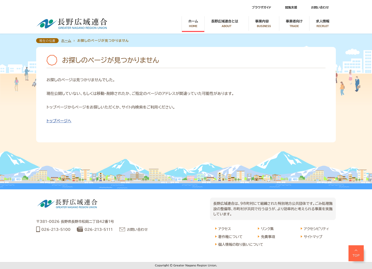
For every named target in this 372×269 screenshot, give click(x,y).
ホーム (193, 23)
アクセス (224, 229)
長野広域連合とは (226, 23)
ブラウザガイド (261, 7)
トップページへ (59, 121)
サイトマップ (313, 237)
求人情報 (322, 23)
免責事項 (268, 237)
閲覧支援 (291, 7)
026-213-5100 (56, 229)
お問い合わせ (320, 7)
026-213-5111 (98, 229)
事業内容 (264, 23)
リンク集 (267, 229)
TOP (356, 255)
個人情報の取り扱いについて (240, 244)
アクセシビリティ (316, 229)
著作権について (230, 237)
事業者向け (294, 23)
